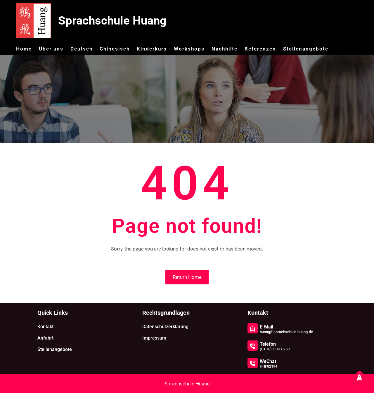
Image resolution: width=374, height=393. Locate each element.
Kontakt (45, 326)
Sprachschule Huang (112, 20)
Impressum (154, 338)
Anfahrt (45, 338)
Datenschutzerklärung (165, 326)
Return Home (187, 277)
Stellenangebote (54, 349)
